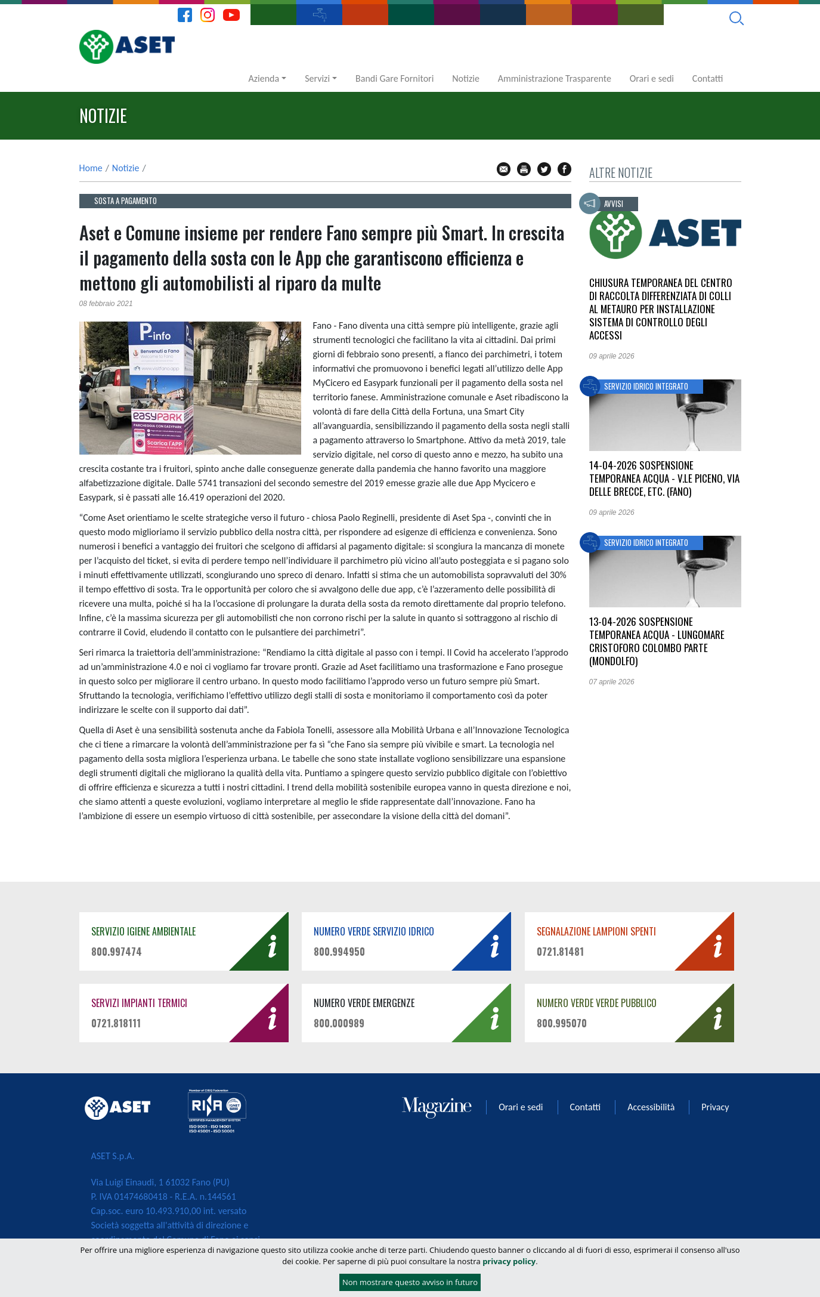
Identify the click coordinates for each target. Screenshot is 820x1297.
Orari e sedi (652, 78)
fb (564, 169)
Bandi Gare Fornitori (394, 78)
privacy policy (509, 1261)
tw (544, 169)
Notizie (465, 78)
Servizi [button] (317, 78)
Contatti (707, 78)
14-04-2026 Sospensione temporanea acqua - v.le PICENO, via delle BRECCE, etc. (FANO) (664, 478)
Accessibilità (650, 1107)
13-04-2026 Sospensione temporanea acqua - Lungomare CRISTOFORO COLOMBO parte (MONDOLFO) (657, 641)
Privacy (715, 1107)
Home (91, 168)
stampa (524, 169)
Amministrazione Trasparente (554, 78)
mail (503, 169)
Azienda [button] (264, 78)
